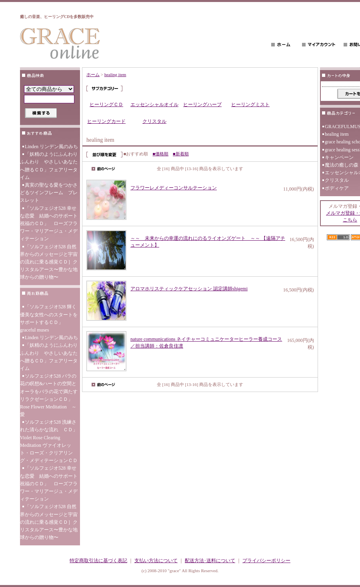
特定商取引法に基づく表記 (98, 560)
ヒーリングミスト (250, 104)
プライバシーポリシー (266, 560)
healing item (115, 74)
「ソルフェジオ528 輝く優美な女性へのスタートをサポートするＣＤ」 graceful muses (49, 318)
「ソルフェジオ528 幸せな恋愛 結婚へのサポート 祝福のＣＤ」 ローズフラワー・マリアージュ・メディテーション (50, 223)
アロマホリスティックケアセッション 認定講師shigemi (189, 288)
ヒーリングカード (106, 121)
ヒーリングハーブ (202, 104)
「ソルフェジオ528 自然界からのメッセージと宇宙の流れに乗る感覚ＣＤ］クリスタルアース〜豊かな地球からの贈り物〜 (49, 262)
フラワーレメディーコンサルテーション (173, 188)
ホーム (93, 74)
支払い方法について (156, 560)
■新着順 (181, 153)
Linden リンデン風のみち (51, 146)
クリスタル (154, 121)
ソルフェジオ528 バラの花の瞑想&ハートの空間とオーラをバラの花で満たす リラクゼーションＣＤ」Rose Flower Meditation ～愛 (49, 395)
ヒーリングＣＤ (106, 104)
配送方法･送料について (210, 560)
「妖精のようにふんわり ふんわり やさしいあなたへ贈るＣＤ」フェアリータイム (50, 165)
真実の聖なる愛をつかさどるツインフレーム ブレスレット (49, 192)
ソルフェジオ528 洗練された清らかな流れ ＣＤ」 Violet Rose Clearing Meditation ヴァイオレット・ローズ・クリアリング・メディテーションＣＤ (50, 441)
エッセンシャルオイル (154, 104)
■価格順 (160, 153)
